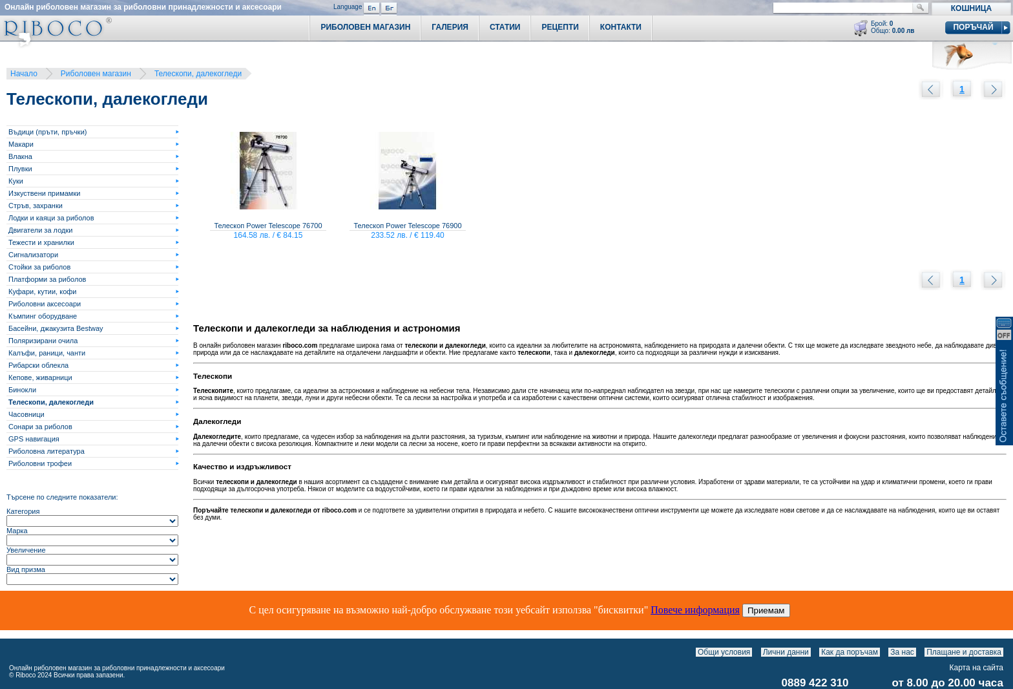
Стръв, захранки (35, 205)
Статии (505, 27)
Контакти (621, 27)
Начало (23, 73)
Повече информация (695, 609)
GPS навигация (33, 439)
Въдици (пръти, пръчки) (47, 132)
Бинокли (22, 390)
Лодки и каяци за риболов (51, 218)
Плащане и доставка (963, 652)
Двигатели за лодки (40, 230)
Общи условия (724, 652)
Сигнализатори (33, 255)
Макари (21, 144)
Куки (15, 181)
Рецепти (559, 27)
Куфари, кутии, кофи (42, 291)
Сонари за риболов (40, 426)
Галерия (450, 27)
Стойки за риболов (39, 267)
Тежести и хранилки (41, 242)
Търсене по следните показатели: (62, 497)
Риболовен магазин (96, 73)
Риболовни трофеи (40, 463)
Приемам (766, 610)
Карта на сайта (977, 667)
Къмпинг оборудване (42, 316)
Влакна (20, 156)
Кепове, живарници (40, 377)
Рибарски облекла (38, 365)
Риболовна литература (46, 451)
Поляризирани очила (43, 340)
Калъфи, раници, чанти (46, 353)
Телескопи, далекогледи (198, 73)
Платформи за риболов (47, 279)
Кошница (971, 8)
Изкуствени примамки (44, 193)
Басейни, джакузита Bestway (55, 328)
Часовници (26, 414)
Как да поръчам (849, 652)
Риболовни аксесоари (44, 304)
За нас (902, 652)
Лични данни (786, 652)
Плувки (20, 169)
